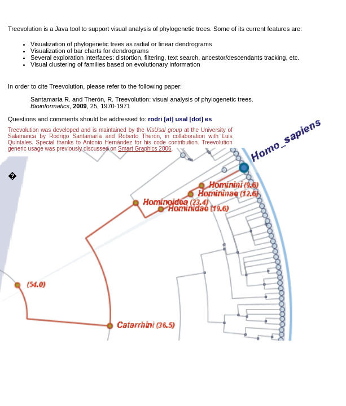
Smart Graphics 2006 (145, 148)
